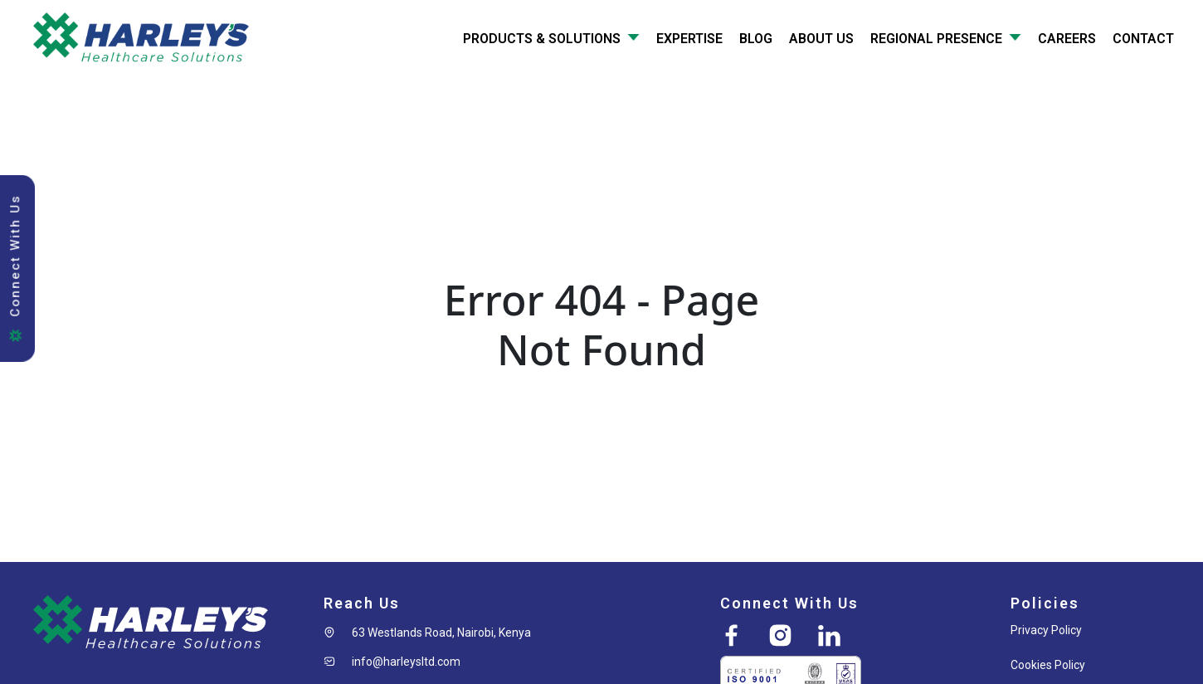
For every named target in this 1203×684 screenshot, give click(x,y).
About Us (821, 38)
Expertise (689, 38)
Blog (755, 38)
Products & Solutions (551, 38)
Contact (1143, 38)
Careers (1067, 38)
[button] (427, 632)
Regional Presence (945, 38)
